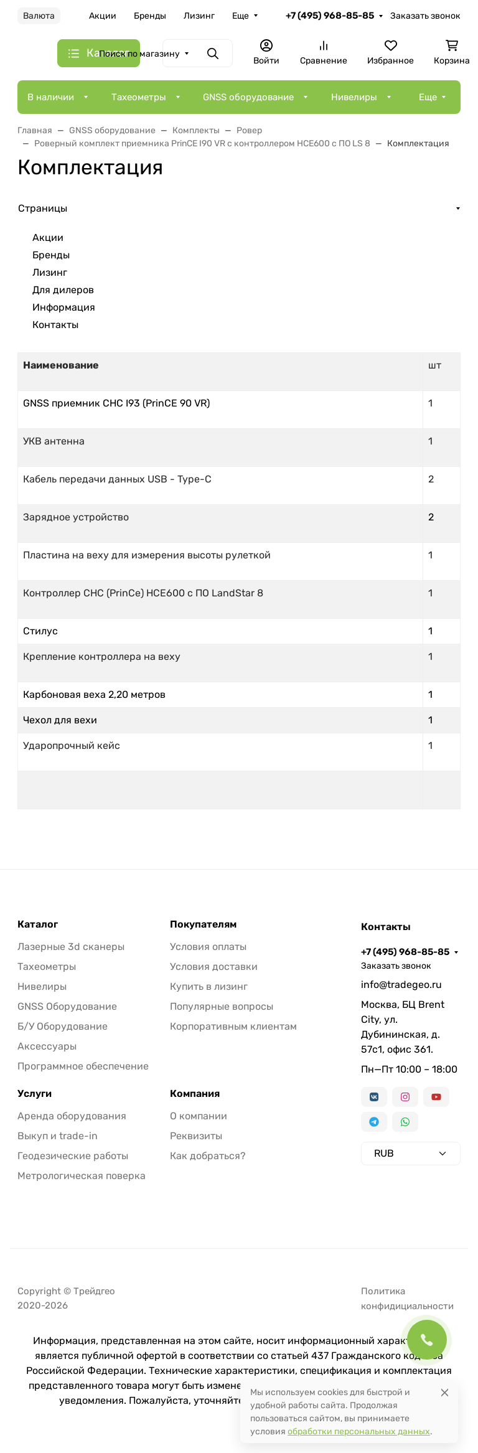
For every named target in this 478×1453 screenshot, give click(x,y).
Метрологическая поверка (81, 1176)
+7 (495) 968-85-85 (330, 15)
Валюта (39, 16)
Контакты (55, 325)
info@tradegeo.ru (401, 984)
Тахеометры (138, 97)
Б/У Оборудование (62, 1026)
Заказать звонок (425, 16)
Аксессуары (47, 1046)
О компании (198, 1116)
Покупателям (203, 924)
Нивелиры (354, 97)
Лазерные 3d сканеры (70, 946)
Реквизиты (196, 1136)
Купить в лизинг (209, 986)
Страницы (42, 208)
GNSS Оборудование (67, 1006)
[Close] (444, 1392)
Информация (63, 307)
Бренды (150, 16)
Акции (102, 16)
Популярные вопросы (221, 1006)
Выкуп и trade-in (57, 1136)
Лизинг (199, 16)
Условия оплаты (208, 946)
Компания (195, 1094)
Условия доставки (214, 966)
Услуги (34, 1094)
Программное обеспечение (83, 1066)
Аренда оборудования (71, 1116)
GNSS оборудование (248, 97)
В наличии (50, 97)
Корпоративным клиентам (233, 1026)
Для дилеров (63, 290)
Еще (240, 16)
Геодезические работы (72, 1156)
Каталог (37, 924)
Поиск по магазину (139, 54)
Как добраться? (208, 1156)
